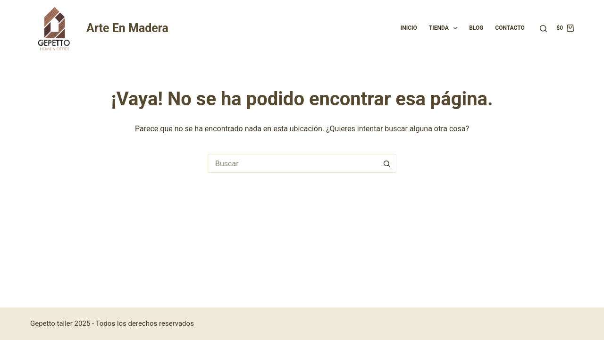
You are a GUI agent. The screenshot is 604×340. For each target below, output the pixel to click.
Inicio (409, 28)
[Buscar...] (293, 163)
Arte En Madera (127, 28)
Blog (476, 28)
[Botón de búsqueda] (387, 163)
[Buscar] (543, 28)
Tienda (445, 28)
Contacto (509, 28)
